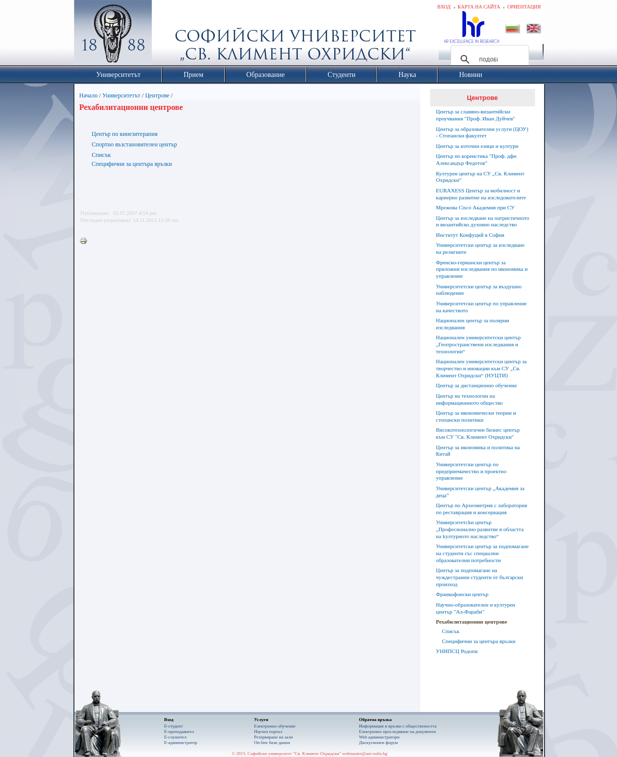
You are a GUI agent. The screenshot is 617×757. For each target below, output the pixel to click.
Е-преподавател (179, 731)
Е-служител (175, 737)
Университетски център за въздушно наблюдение (479, 289)
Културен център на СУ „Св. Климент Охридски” (480, 176)
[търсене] (488, 59)
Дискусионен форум (378, 742)
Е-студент (173, 726)
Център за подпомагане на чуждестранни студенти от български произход (479, 577)
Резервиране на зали (273, 737)
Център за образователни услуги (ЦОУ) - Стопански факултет (482, 132)
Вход (444, 6)
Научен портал (268, 731)
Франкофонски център (462, 594)
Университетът (121, 95)
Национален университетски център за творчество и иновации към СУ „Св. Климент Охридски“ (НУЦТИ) (481, 368)
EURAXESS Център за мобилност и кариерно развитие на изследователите (481, 193)
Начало (88, 95)
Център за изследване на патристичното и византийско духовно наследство (483, 221)
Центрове (157, 95)
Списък (101, 154)
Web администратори (379, 737)
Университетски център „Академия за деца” (480, 491)
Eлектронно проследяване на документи (397, 731)
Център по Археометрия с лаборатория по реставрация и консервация (481, 508)
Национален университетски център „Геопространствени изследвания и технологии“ (478, 344)
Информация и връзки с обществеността (398, 726)
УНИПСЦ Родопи (457, 651)
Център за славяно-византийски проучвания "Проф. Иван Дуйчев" (476, 114)
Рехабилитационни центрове (472, 622)
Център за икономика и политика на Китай (478, 450)
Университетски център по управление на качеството (481, 306)
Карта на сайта (479, 6)
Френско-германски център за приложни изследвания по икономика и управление (482, 269)
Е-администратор (180, 742)
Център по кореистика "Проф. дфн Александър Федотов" (476, 159)
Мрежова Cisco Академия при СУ (475, 207)
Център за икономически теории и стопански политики (476, 416)
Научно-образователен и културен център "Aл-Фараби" (476, 608)
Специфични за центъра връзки (132, 163)
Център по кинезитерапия (125, 133)
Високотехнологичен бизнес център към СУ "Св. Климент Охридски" (478, 433)
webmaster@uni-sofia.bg (365, 753)
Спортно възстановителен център (134, 144)
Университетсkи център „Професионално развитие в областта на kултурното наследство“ (480, 529)
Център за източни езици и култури (477, 146)
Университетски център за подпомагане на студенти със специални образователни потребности (482, 553)
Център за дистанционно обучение (476, 385)
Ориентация (524, 6)
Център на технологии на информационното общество (469, 399)
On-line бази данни (272, 742)
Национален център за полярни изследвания (472, 323)
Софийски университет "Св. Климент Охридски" (168, 35)
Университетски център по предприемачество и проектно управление (471, 471)
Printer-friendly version (85, 241)
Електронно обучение (275, 726)
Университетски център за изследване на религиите (480, 248)
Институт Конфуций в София (470, 235)
